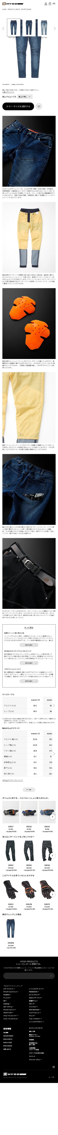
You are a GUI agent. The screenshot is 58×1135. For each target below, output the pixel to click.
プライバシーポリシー (35, 1128)
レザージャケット (8, 1057)
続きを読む (29, 714)
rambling (6, 1072)
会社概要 (5, 1101)
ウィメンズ (6, 1066)
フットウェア (33, 1075)
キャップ (31, 1084)
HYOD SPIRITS (7, 1108)
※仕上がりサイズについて (12, 849)
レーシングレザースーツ (36, 1057)
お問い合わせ (7, 1118)
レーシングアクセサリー (36, 1090)
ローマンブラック (34, 1063)
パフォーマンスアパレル (10, 1087)
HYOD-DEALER (7, 1115)
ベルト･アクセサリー (35, 1087)
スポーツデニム (7, 1075)
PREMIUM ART (33, 1060)
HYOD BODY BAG (34, 1078)
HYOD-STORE (7, 1111)
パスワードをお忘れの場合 (36, 1122)
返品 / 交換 (32, 1100)
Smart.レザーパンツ (35, 1066)
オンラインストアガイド (36, 1097)
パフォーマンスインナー (10, 1084)
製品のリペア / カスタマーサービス (34, 1104)
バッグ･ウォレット (34, 1081)
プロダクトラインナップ (12, 1054)
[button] (52, 885)
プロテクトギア (7, 1081)
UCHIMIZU (6, 1063)
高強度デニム (33, 1069)
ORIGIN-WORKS (8, 1105)
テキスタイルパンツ (9, 1078)
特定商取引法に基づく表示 (33, 1112)
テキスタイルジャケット (10, 1060)
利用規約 (31, 1108)
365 (4, 1069)
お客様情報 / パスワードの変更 (34, 1117)
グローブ (31, 1072)
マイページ (32, 1125)
